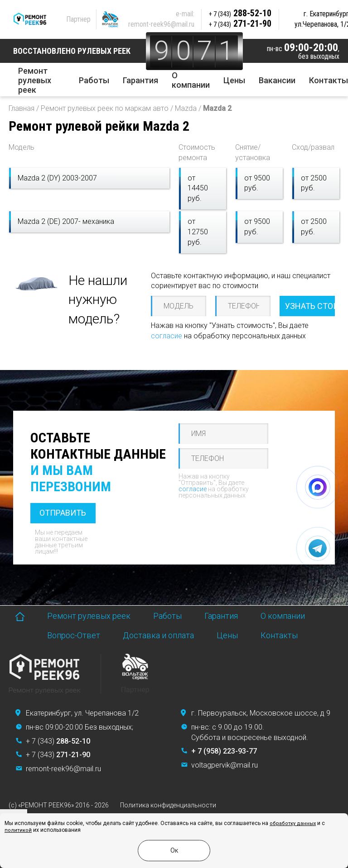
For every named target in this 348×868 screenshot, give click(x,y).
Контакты (328, 80)
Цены (234, 80)
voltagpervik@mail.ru (224, 765)
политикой (18, 830)
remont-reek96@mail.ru (161, 24)
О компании (191, 80)
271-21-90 (240, 23)
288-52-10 (240, 13)
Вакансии (277, 80)
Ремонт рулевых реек (34, 80)
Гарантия (140, 80)
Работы (94, 80)
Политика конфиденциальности (168, 805)
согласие (166, 336)
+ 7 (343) (58, 741)
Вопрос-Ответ (73, 635)
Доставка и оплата (158, 635)
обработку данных (293, 823)
